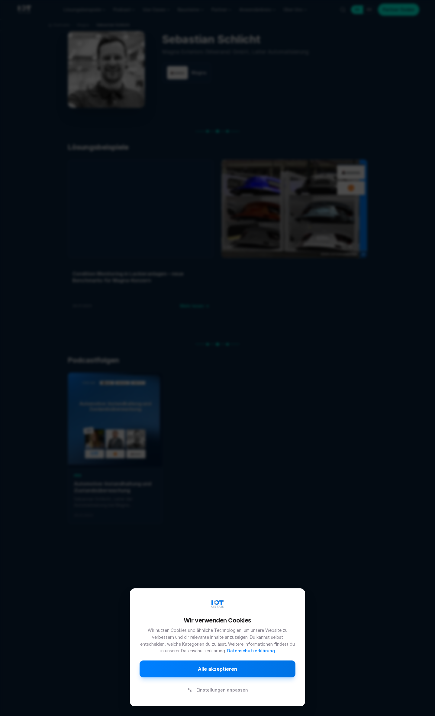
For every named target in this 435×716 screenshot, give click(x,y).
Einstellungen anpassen (217, 689)
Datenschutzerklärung (251, 650)
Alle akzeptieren (217, 669)
